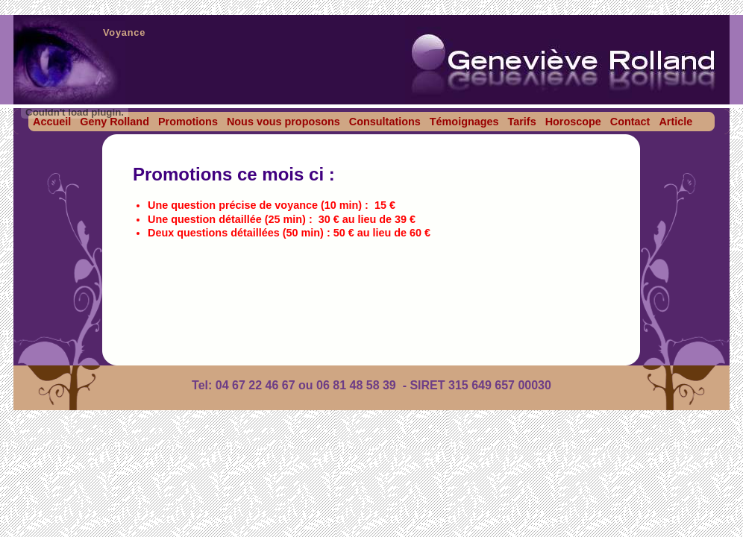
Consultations (385, 122)
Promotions (188, 122)
